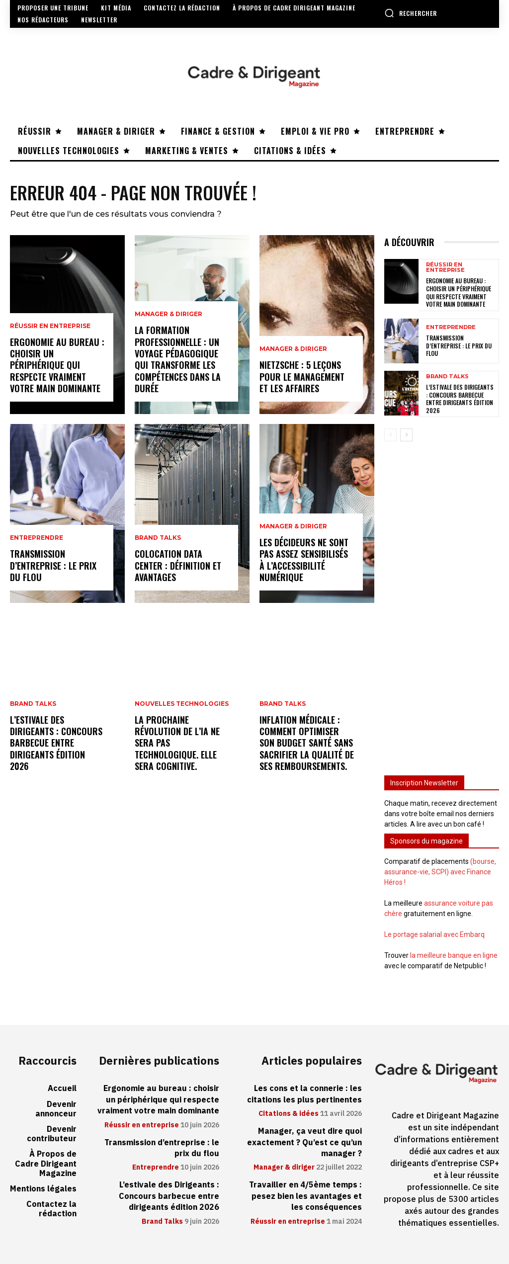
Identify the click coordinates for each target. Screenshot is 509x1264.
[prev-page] (390, 434)
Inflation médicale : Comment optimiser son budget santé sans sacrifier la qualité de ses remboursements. (306, 743)
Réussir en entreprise (50, 326)
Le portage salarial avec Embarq (434, 934)
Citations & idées (288, 1113)
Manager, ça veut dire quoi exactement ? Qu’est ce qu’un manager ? (304, 1142)
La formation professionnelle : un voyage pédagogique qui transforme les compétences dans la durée (178, 359)
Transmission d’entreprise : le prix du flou (53, 565)
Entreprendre (36, 538)
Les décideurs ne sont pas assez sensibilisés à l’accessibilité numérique (303, 560)
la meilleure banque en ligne (454, 955)
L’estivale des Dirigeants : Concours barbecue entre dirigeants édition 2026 (56, 743)
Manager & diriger (168, 314)
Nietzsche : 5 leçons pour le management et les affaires (301, 376)
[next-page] (406, 434)
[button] (410, 13)
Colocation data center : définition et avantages (178, 565)
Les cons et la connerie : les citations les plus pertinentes (304, 1094)
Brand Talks (33, 704)
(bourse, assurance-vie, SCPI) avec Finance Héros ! (440, 871)
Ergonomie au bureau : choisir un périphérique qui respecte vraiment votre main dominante (57, 365)
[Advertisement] (441, 602)
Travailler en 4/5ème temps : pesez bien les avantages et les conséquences (305, 1196)
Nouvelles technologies (182, 704)
